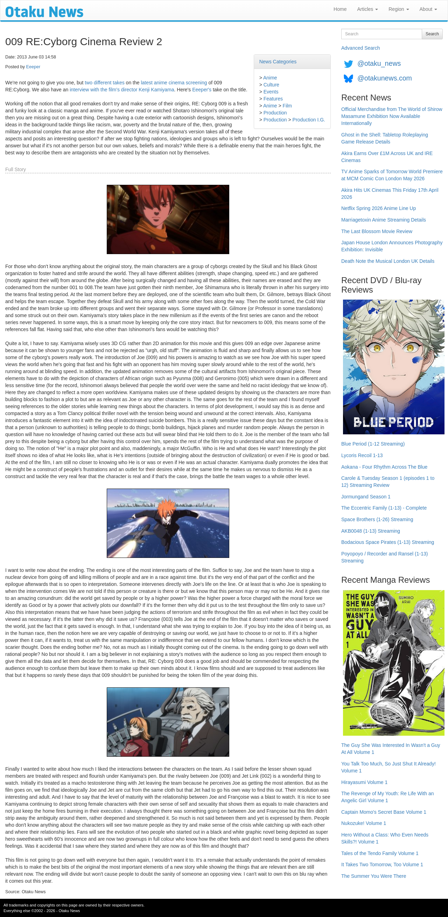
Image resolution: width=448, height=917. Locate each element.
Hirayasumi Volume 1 (364, 782)
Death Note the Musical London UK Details (387, 261)
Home (340, 9)
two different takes (104, 82)
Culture (271, 85)
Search (432, 33)
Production (275, 112)
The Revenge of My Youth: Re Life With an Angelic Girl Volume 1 (387, 797)
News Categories (278, 61)
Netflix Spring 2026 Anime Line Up (378, 208)
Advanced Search (360, 48)
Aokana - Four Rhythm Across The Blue (384, 467)
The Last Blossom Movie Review (376, 231)
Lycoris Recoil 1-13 (362, 455)
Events (271, 91)
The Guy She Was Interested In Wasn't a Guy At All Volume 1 (390, 748)
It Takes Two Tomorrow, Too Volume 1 (382, 864)
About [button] (428, 9)
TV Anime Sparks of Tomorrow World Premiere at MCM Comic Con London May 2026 (392, 175)
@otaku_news (379, 63)
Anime (270, 77)
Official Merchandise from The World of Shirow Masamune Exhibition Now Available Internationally (391, 116)
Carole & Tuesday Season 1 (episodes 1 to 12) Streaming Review (387, 481)
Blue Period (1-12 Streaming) (373, 444)
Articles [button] (367, 9)
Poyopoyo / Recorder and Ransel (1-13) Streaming (384, 557)
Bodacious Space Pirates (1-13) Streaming (387, 542)
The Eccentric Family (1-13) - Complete (384, 508)
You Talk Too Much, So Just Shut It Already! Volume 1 (388, 767)
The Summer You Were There (373, 876)
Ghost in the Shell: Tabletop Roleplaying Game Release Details (384, 138)
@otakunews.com (384, 78)
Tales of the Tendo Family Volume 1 (380, 853)
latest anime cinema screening (174, 82)
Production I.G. (309, 119)
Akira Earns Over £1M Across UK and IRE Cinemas (387, 156)
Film (287, 105)
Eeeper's (201, 89)
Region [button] (398, 9)
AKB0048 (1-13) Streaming (370, 531)
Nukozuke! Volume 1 (363, 823)
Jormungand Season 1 (366, 496)
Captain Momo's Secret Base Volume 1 (383, 812)
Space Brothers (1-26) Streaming (377, 519)
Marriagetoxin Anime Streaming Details (383, 220)
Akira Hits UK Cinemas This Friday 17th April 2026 (390, 193)
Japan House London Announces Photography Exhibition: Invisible (392, 246)
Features (273, 99)
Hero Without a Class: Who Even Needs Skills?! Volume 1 (384, 838)
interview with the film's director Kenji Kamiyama (122, 89)
